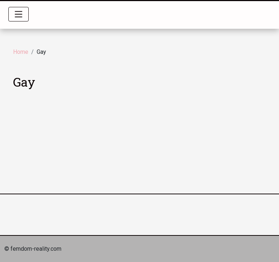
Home (20, 51)
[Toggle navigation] (18, 14)
